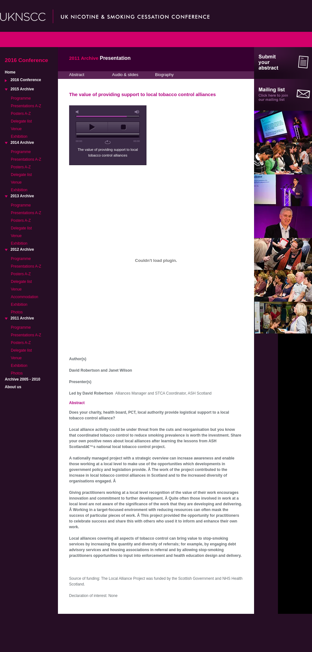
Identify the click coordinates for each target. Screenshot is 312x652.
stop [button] (123, 127)
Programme (21, 98)
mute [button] (78, 112)
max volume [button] (137, 112)
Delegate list (21, 121)
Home (10, 72)
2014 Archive (22, 142)
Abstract (76, 74)
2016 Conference (26, 80)
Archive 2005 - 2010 (22, 379)
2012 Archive (22, 249)
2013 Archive (22, 196)
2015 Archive (22, 89)
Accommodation (24, 297)
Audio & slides (125, 74)
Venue (16, 129)
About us (13, 387)
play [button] (92, 127)
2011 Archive (22, 318)
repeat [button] (108, 142)
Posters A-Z (21, 113)
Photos (17, 312)
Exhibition (19, 136)
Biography (164, 74)
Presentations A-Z (26, 106)
